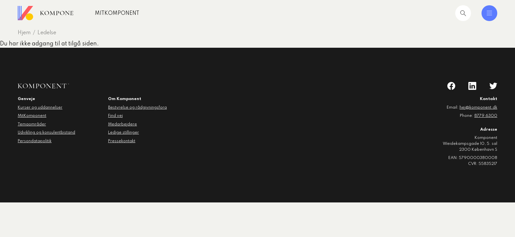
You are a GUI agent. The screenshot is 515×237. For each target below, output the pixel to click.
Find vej (115, 116)
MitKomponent (128, 13)
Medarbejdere (122, 124)
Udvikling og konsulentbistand (46, 133)
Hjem (24, 33)
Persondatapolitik (35, 141)
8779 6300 (485, 116)
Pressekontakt (121, 141)
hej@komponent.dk (478, 108)
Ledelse (46, 33)
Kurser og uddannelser (40, 108)
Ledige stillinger (123, 133)
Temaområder (32, 124)
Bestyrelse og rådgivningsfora (137, 108)
